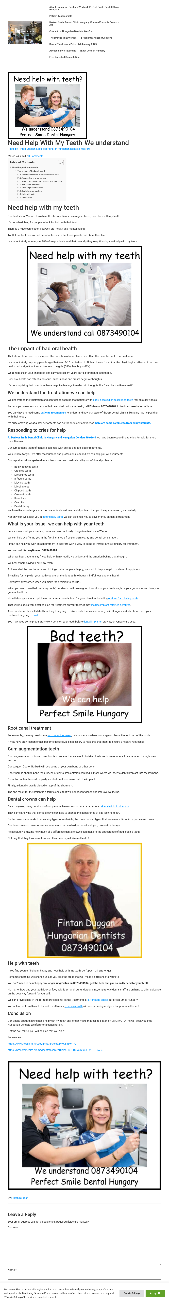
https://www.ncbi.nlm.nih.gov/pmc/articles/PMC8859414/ (42, 1043)
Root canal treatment (31, 184)
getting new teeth (52, 516)
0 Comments (35, 156)
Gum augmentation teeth (32, 188)
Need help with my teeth (25, 167)
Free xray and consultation (64, 57)
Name (12, 1270)
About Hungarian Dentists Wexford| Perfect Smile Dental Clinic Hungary (84, 8)
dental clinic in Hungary (115, 806)
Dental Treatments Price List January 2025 (73, 44)
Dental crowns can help (32, 191)
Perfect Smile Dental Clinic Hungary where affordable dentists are (84, 23)
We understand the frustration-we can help (40, 175)
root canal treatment (59, 735)
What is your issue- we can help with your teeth (42, 181)
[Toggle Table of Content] (59, 163)
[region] (84, 1292)
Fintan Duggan (19, 1197)
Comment (13, 1227)
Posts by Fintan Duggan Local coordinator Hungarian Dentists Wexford (49, 148)
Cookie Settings (130, 1293)
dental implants (92, 621)
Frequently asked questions (96, 37)
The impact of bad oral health (31, 171)
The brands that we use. (63, 37)
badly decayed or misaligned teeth (112, 399)
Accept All (155, 1293)
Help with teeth (28, 194)
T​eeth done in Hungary (92, 50)
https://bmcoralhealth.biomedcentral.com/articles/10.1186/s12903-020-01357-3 (55, 1050)
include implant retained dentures (110, 605)
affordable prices (98, 999)
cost (35, 615)
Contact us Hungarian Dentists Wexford (71, 31)
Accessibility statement (62, 50)
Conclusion (27, 197)
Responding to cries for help (34, 178)
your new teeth (74, 1006)
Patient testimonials (60, 16)
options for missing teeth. (123, 598)
